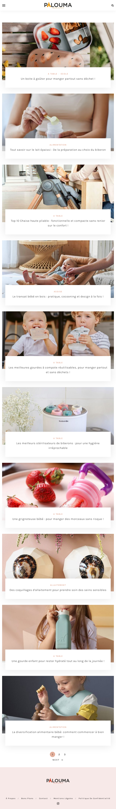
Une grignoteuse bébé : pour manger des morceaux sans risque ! (58, 519)
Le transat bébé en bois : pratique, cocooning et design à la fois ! (58, 296)
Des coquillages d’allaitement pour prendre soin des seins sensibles (58, 590)
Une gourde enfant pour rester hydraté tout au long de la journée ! (58, 661)
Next (56, 760)
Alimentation (58, 145)
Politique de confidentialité (94, 798)
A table (52, 74)
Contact (43, 798)
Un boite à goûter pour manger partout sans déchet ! (58, 78)
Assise (58, 291)
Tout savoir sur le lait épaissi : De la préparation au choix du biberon (58, 149)
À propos (11, 798)
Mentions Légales (63, 798)
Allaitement (58, 585)
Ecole (64, 74)
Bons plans (27, 798)
